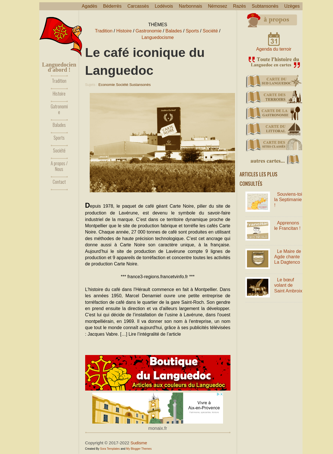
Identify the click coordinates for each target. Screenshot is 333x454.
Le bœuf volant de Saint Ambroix (288, 285)
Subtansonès (265, 6)
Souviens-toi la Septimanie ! (288, 199)
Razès (239, 6)
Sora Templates (110, 448)
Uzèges (292, 6)
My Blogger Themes (139, 448)
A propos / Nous (59, 166)
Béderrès (112, 6)
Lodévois (164, 6)
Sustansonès (140, 84)
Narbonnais (190, 6)
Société (59, 150)
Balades (59, 124)
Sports (59, 137)
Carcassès (138, 6)
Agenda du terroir (273, 49)
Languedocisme (158, 37)
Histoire (59, 93)
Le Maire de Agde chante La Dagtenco (287, 257)
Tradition (59, 80)
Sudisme (138, 442)
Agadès (89, 6)
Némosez (217, 6)
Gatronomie (59, 109)
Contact (59, 181)
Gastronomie (149, 30)
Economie (106, 84)
